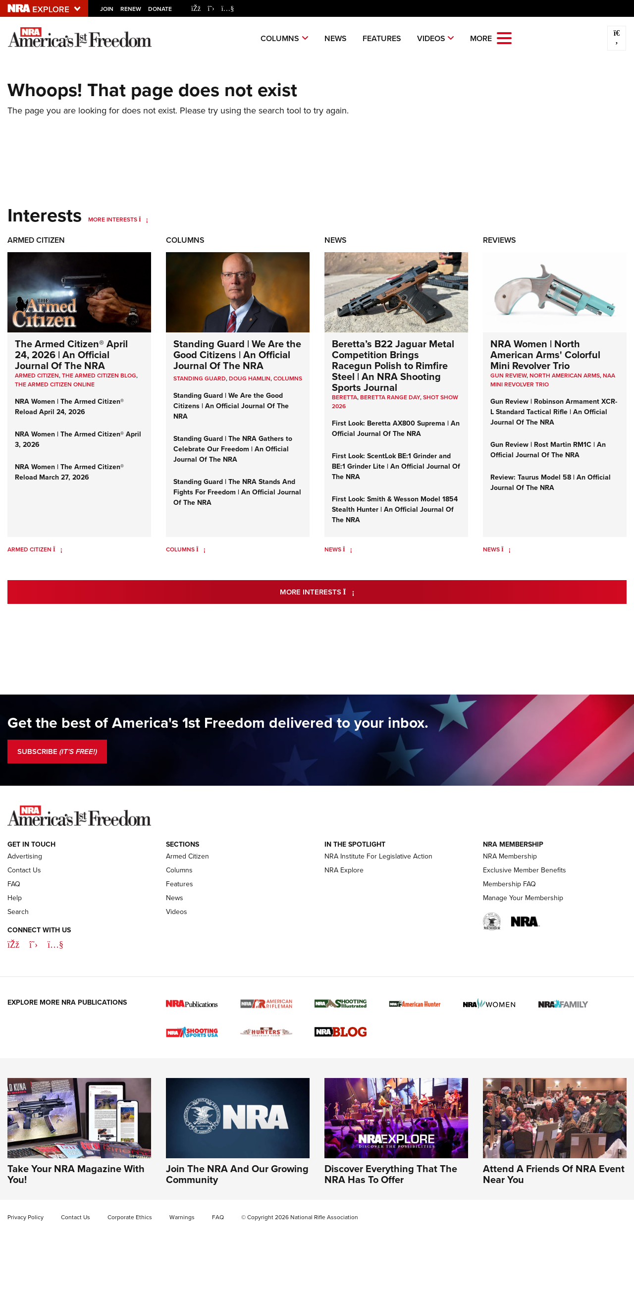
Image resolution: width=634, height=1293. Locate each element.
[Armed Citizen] (57, 549)
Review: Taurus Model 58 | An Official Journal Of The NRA (550, 482)
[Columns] (201, 549)
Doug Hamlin (249, 378)
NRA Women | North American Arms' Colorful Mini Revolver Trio (545, 354)
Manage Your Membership (523, 898)
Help (14, 898)
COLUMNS (287, 378)
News (335, 38)
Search (18, 912)
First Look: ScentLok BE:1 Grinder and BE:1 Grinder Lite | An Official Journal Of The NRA (396, 466)
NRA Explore (344, 870)
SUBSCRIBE (57, 751)
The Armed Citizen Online (55, 384)
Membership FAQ (509, 884)
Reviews (499, 240)
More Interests (112, 219)
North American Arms (564, 375)
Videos (431, 38)
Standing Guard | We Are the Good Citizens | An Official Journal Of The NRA (237, 354)
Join (106, 8)
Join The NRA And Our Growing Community (237, 1173)
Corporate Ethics (129, 1217)
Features (382, 38)
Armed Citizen (36, 240)
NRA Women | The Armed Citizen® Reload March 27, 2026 (69, 472)
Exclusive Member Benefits (524, 870)
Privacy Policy (25, 1217)
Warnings (182, 1217)
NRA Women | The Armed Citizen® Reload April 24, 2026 (69, 406)
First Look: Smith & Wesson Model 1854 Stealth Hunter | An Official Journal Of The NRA (395, 509)
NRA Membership (510, 856)
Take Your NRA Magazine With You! (76, 1173)
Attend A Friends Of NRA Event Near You (554, 1173)
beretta (344, 397)
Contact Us (24, 870)
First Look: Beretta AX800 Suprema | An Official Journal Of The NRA (396, 428)
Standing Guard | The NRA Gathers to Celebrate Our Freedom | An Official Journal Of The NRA (232, 448)
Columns (280, 38)
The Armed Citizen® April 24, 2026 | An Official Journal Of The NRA (71, 354)
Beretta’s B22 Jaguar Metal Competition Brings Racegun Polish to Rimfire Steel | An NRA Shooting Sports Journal (393, 365)
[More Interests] (143, 219)
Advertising (24, 856)
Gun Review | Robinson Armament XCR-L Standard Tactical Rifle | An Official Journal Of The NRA (553, 411)
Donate (160, 8)
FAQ (13, 884)
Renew (130, 8)
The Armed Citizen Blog (99, 375)
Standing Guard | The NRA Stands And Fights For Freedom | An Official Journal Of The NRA (237, 492)
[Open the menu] (504, 37)
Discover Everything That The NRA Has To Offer (390, 1173)
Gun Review (508, 375)
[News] (347, 549)
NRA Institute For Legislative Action (378, 856)
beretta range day (390, 397)
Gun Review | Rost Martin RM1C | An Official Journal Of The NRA (548, 449)
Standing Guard (199, 378)
